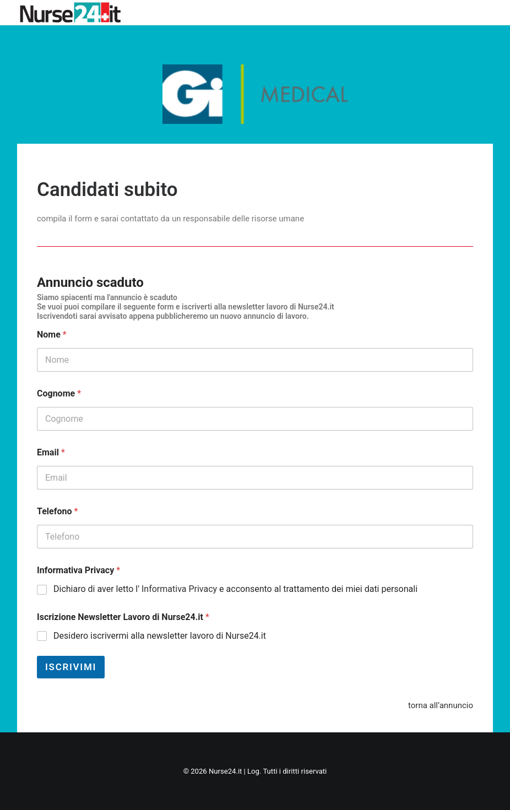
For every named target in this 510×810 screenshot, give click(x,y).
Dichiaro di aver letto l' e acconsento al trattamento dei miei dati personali (235, 589)
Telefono (57, 511)
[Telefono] (255, 536)
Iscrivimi (70, 666)
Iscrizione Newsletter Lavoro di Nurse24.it (123, 617)
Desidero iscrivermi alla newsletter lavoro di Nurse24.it (159, 635)
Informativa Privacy (78, 570)
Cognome (59, 393)
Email (51, 452)
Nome (52, 334)
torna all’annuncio (440, 705)
